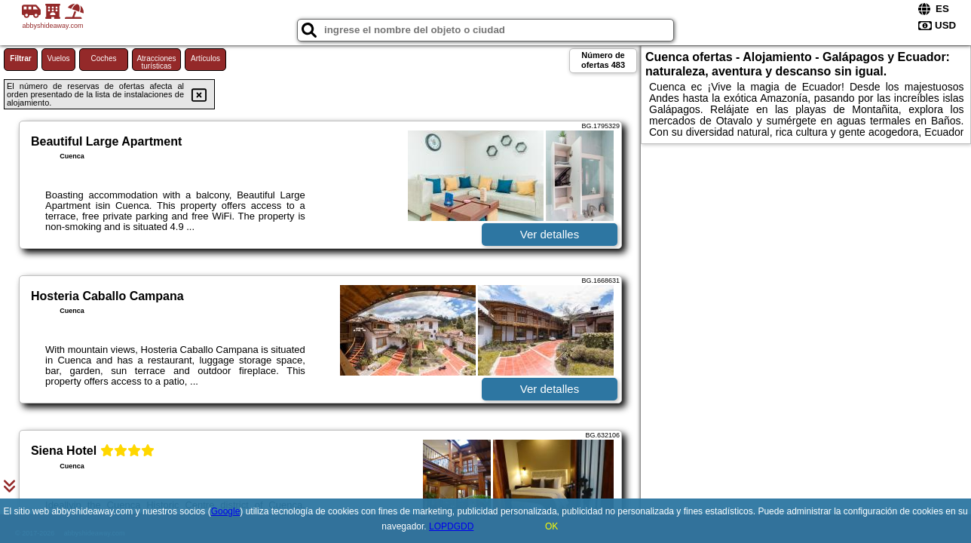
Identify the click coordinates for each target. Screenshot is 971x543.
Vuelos (58, 58)
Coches (104, 58)
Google (225, 511)
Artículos (205, 58)
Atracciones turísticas (156, 62)
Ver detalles (549, 234)
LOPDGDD (451, 526)
